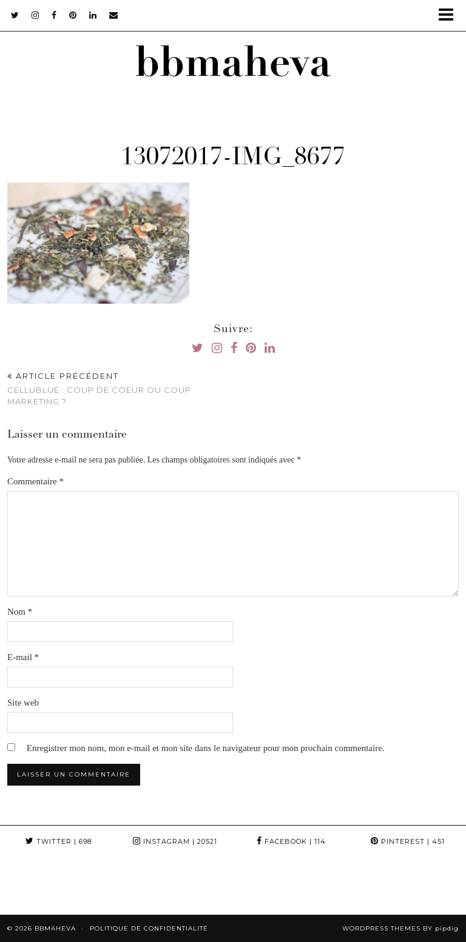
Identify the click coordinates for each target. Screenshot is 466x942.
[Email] (113, 15)
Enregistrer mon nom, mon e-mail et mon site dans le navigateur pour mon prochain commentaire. (206, 748)
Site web (23, 702)
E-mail (23, 657)
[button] (450, 15)
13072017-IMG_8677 (233, 159)
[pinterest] (73, 15)
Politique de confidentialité (149, 928)
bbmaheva (233, 67)
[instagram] (35, 15)
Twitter (58, 841)
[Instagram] (29, 886)
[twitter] (15, 15)
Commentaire (35, 481)
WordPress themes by (400, 928)
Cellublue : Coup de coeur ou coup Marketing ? (120, 388)
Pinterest (408, 841)
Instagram (175, 841)
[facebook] (54, 15)
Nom (19, 611)
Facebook (291, 841)
